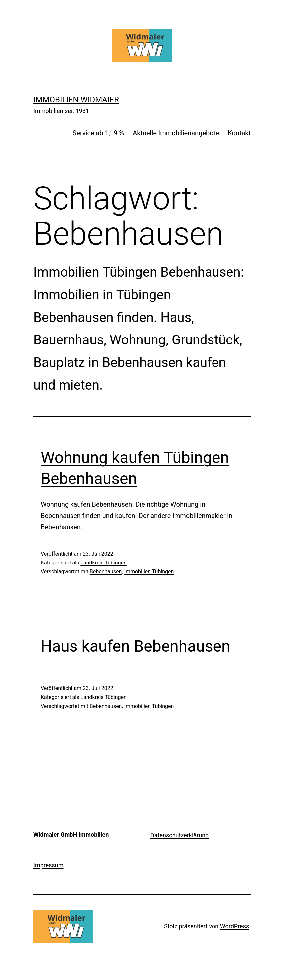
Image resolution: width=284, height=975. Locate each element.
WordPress (234, 926)
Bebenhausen (106, 571)
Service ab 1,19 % (98, 133)
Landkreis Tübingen (103, 563)
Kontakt (239, 133)
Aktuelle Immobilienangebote (176, 133)
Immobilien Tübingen (149, 571)
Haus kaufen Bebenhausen (135, 646)
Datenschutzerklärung (179, 835)
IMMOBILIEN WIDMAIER (76, 99)
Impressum (48, 865)
